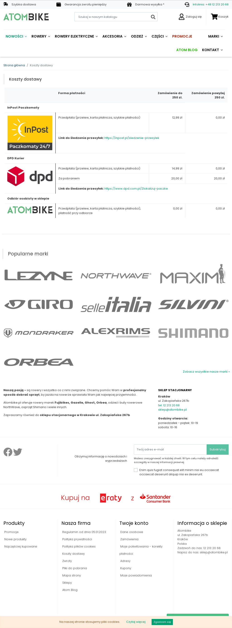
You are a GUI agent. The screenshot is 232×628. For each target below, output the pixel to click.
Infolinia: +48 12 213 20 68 (211, 4)
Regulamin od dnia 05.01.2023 (83, 532)
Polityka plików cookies (78, 546)
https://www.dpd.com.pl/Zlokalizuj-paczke (136, 188)
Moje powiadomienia (135, 575)
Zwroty (66, 561)
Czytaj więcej (135, 622)
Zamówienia (128, 539)
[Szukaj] (116, 16)
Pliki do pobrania (74, 568)
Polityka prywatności (76, 539)
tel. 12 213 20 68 (169, 405)
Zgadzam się (162, 622)
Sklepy (66, 583)
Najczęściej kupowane (20, 546)
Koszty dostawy (73, 554)
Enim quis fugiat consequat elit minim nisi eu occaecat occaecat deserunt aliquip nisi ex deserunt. (179, 472)
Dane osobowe (131, 532)
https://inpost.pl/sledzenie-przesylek (131, 138)
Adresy (124, 561)
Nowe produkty (15, 539)
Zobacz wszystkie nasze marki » (206, 371)
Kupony (125, 568)
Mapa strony (71, 575)
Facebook (7, 452)
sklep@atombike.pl (172, 409)
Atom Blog (69, 590)
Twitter (17, 452)
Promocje (11, 532)
